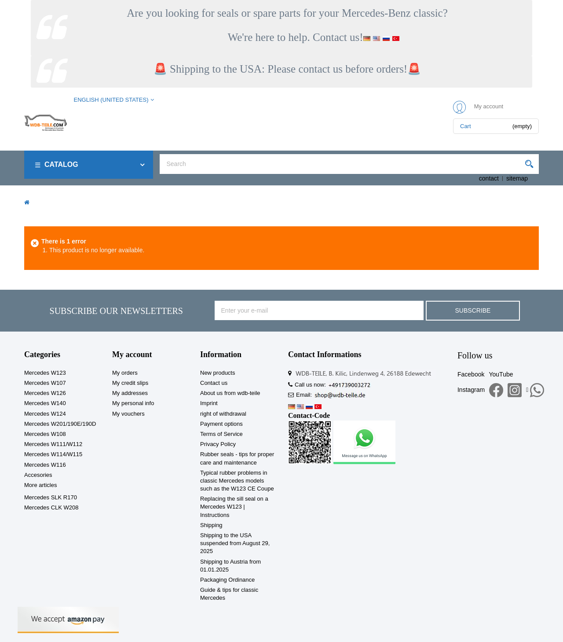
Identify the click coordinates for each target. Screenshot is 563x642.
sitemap (517, 178)
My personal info (133, 403)
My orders (125, 372)
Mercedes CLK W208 (51, 507)
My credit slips (130, 383)
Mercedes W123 (45, 372)
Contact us (213, 383)
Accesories (38, 475)
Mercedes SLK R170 (50, 497)
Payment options (221, 424)
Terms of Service (221, 434)
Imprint (209, 403)
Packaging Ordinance (227, 579)
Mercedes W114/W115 (53, 454)
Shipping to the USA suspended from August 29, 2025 (235, 543)
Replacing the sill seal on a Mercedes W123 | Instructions (234, 506)
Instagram (471, 389)
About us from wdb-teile (230, 393)
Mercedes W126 (45, 393)
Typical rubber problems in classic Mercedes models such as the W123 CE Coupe (237, 480)
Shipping (211, 525)
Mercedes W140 (45, 403)
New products (217, 372)
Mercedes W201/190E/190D (60, 424)
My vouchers (128, 413)
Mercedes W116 (45, 464)
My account (132, 354)
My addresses (130, 393)
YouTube (501, 374)
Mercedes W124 (45, 413)
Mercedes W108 (45, 434)
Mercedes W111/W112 (53, 444)
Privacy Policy (218, 444)
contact (489, 178)
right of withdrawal (223, 413)
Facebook (470, 374)
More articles (40, 485)
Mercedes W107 (45, 383)
